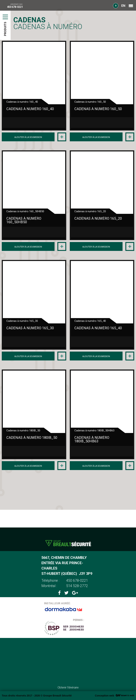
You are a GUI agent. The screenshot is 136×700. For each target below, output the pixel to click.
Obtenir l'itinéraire (68, 687)
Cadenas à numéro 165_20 (98, 218)
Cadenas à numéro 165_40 (98, 328)
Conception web (104, 695)
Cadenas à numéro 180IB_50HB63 (91, 439)
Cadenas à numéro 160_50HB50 (23, 220)
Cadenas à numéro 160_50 (98, 109)
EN (123, 5)
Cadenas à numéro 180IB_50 (31, 437)
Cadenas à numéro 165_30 (30, 328)
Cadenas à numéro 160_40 (30, 109)
